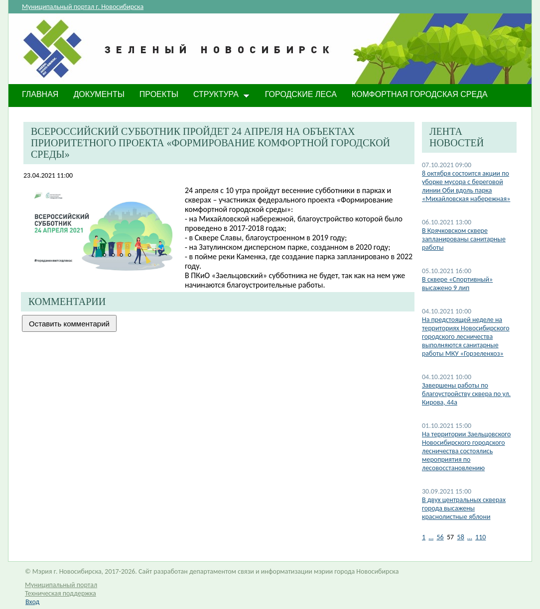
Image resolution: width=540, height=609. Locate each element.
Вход (32, 602)
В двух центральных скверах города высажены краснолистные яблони (464, 508)
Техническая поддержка (60, 593)
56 (439, 537)
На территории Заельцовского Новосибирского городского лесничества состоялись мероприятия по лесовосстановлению (466, 451)
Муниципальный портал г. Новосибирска (82, 6)
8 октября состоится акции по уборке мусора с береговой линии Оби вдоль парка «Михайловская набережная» (466, 186)
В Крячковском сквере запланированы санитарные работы (464, 239)
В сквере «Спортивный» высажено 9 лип (457, 283)
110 (480, 537)
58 (460, 537)
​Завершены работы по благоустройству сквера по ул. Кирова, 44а (466, 393)
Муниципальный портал (61, 585)
